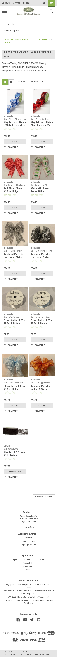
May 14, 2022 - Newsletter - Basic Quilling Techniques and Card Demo (28, 601)
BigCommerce (19, 654)
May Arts (7, 446)
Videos (28, 570)
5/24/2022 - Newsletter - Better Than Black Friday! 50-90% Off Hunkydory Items (28, 592)
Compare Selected (43, 497)
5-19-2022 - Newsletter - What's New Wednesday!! (28, 597)
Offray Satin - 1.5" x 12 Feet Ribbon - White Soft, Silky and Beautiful (15, 325)
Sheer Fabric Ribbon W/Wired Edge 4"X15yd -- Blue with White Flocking (14, 390)
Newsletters (28, 566)
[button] (28, 41)
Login (24, 541)
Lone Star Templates (42, 654)
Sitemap (32, 652)
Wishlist (28, 538)
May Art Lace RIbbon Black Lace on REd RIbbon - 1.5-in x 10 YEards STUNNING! (42, 127)
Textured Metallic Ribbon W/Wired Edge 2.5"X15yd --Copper (40, 390)
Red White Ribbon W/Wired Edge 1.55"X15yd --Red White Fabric (13, 193)
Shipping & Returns (28, 545)
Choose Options (15, 471)
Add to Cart (15, 141)
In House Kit (8, 116)
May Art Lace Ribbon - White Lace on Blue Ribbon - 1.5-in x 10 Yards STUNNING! (15, 127)
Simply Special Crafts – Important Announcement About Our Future (28, 586)
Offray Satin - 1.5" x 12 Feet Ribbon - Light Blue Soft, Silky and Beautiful (41, 325)
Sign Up (32, 541)
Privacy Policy (28, 563)
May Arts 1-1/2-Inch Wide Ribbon (14, 454)
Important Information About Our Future (28, 559)
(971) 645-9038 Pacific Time (16, 3)
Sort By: (21, 82)
